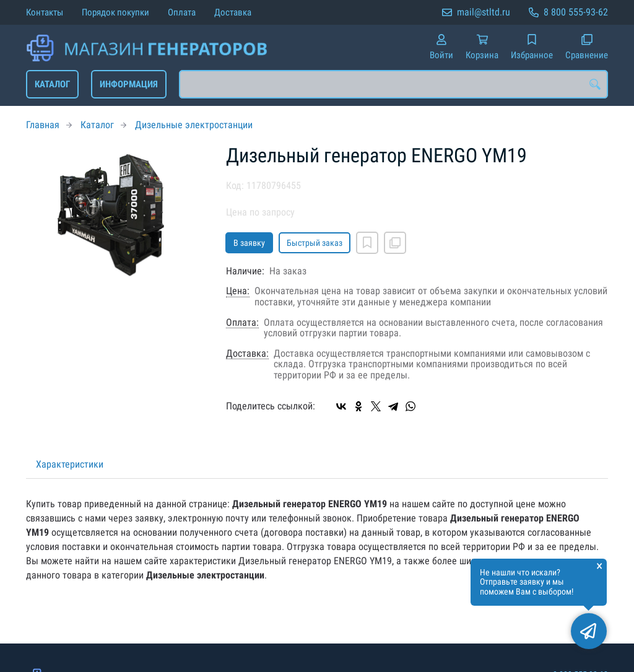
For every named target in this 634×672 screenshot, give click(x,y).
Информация (129, 84)
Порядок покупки (115, 12)
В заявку (249, 243)
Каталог (52, 84)
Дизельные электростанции (194, 125)
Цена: (238, 291)
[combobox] (393, 84)
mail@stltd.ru (483, 12)
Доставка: (247, 353)
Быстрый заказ (314, 243)
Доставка (232, 12)
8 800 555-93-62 (576, 12)
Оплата (182, 12)
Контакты (44, 12)
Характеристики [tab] (69, 464)
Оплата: (242, 322)
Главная (42, 125)
